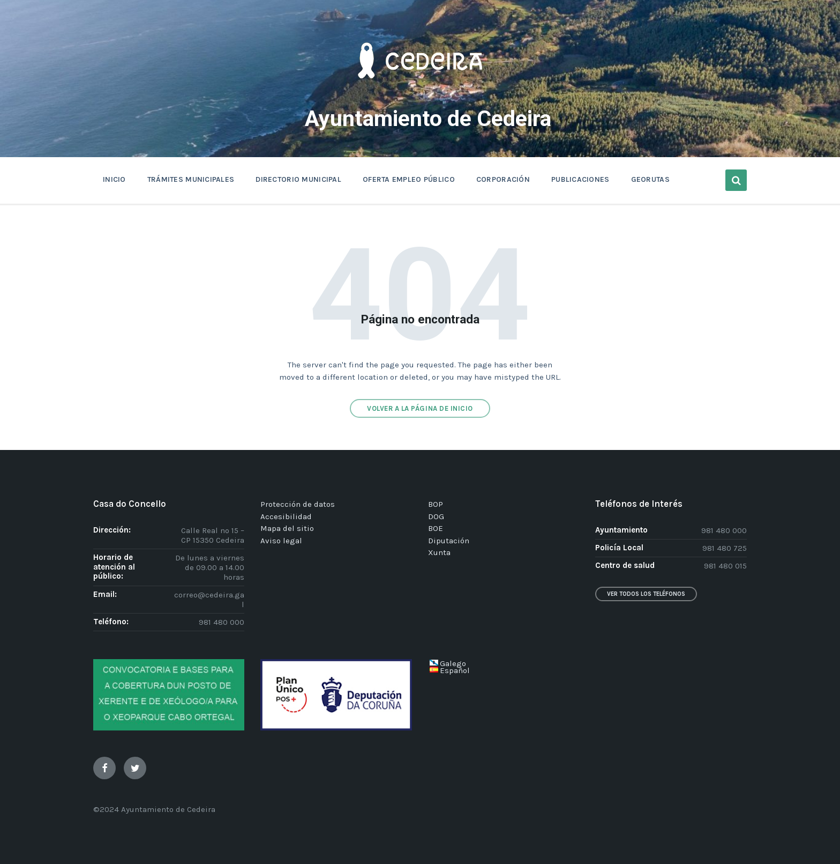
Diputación (448, 540)
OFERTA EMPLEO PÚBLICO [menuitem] (409, 179)
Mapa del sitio (287, 528)
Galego (453, 663)
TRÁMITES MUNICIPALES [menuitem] (191, 179)
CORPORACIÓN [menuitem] (503, 179)
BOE (435, 528)
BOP (435, 504)
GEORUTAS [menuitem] (650, 179)
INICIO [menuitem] (114, 179)
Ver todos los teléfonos (646, 593)
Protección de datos (297, 504)
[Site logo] (420, 94)
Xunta (439, 552)
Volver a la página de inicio (420, 408)
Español (455, 670)
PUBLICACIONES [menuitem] (580, 179)
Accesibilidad (286, 516)
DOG (436, 516)
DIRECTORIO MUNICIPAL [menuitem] (298, 179)
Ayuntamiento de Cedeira (428, 118)
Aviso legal (281, 540)
